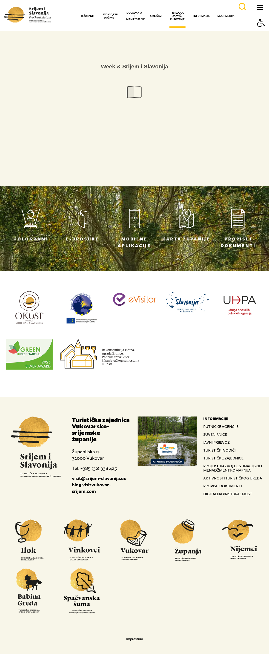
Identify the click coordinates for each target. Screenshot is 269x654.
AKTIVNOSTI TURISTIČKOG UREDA (232, 478)
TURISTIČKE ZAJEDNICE (223, 458)
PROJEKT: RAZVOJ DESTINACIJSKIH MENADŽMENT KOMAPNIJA (232, 468)
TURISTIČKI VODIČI (219, 450)
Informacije (201, 16)
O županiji (87, 16)
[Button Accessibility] (261, 31)
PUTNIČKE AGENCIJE (221, 426)
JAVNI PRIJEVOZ (216, 442)
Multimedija (225, 16)
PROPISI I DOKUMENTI (222, 486)
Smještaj (156, 16)
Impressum (134, 639)
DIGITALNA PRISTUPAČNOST (227, 494)
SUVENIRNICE (215, 434)
